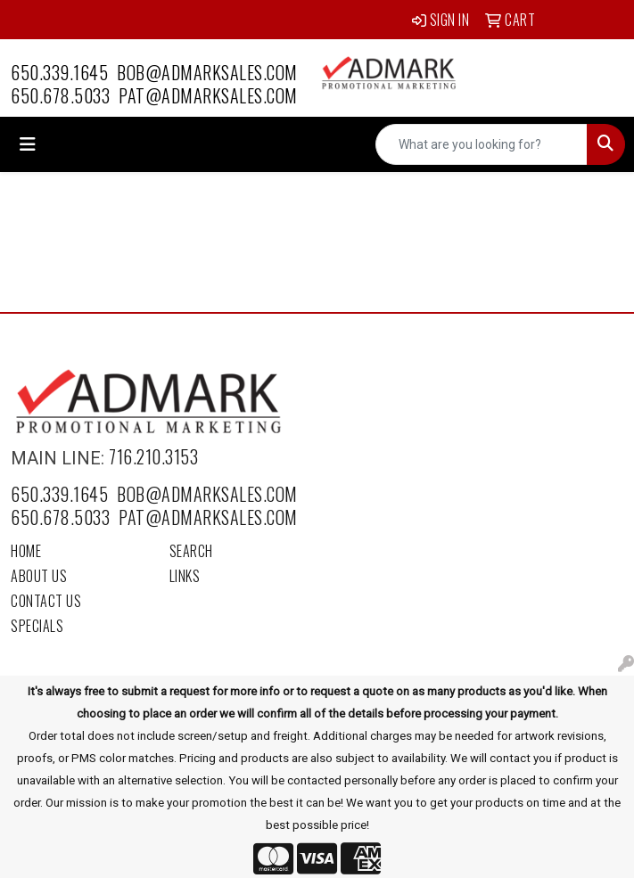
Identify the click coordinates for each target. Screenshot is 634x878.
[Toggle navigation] (27, 144)
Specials (37, 625)
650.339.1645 (59, 72)
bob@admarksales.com (207, 72)
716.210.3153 (153, 456)
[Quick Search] (481, 144)
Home (26, 551)
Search (191, 551)
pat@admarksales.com (208, 95)
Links (185, 576)
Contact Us (46, 600)
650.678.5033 (60, 95)
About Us (39, 576)
